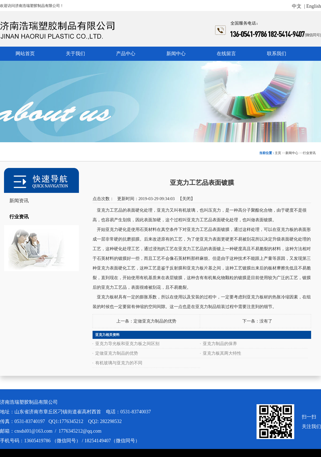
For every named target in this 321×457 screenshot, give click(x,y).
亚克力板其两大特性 (222, 353)
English (313, 6)
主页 (278, 153)
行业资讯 (309, 153)
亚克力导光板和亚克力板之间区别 (127, 343)
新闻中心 (291, 153)
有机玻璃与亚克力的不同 (118, 363)
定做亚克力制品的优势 (154, 321)
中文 (296, 6)
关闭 (186, 198)
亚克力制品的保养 (220, 343)
